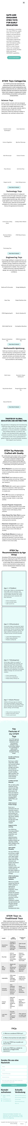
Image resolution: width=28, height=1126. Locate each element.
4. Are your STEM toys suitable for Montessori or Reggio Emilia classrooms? (12, 1049)
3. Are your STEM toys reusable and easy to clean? (13, 1042)
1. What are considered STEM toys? (13, 1033)
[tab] (14, 1033)
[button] (24, 2)
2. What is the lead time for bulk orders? (14, 1038)
